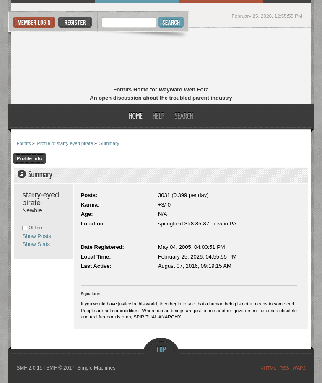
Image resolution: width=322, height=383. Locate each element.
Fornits (161, 57)
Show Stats (36, 244)
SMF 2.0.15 (29, 368)
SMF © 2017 (60, 368)
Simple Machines (96, 368)
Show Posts (36, 236)
